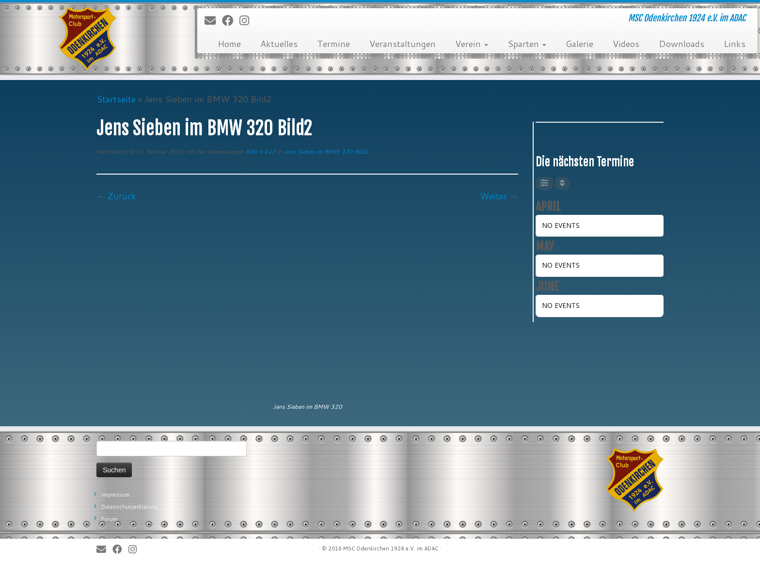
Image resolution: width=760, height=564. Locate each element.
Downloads (681, 43)
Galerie (579, 43)
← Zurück (116, 196)
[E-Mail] (213, 21)
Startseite (116, 99)
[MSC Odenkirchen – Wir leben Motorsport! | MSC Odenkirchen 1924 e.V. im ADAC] (87, 38)
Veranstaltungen (402, 43)
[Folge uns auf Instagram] (247, 21)
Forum (109, 519)
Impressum (115, 495)
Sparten (526, 43)
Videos (626, 43)
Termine (333, 43)
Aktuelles (279, 43)
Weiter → (499, 196)
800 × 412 (260, 151)
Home (229, 43)
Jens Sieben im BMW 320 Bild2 (325, 151)
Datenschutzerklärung (129, 507)
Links (734, 43)
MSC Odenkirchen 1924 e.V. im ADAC (390, 548)
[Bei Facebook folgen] (230, 21)
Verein (471, 43)
